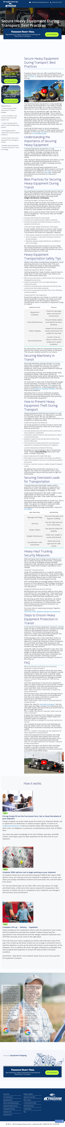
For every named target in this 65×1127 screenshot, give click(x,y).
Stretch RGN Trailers (29, 1106)
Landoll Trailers (27, 1109)
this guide (28, 509)
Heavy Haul (6, 1094)
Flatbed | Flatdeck (28, 1094)
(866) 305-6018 (57, 2)
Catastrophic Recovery (9, 1109)
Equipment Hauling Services (10, 1106)
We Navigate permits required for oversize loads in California (10, 133)
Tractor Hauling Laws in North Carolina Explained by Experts (10, 125)
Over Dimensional (8, 1097)
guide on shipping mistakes (44, 388)
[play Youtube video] (44, 91)
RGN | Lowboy (27, 1100)
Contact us (32, 76)
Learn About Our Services (11, 81)
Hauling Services (7, 1115)
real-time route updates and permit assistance (42, 611)
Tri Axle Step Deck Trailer (30, 1103)
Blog (25, 1112)
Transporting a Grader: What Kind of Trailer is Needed (9, 110)
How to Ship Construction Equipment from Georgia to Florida (10, 140)
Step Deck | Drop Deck (29, 1097)
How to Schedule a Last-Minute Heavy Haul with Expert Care (9, 118)
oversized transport (47, 704)
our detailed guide (39, 133)
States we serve (7, 1112)
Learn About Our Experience (11, 101)
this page (47, 172)
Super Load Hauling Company (11, 1103)
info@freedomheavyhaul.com (40, 2)
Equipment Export (7, 1100)
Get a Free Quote (52, 34)
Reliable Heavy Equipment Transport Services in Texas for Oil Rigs (10, 147)
